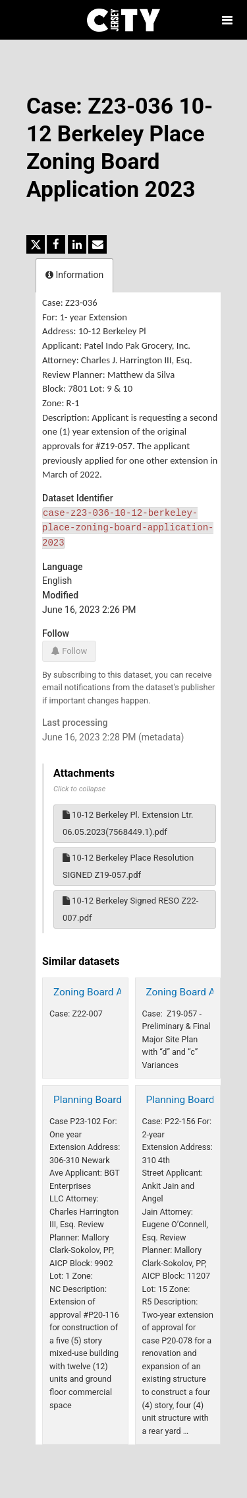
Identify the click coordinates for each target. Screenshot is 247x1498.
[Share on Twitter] (35, 244)
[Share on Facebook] (56, 244)
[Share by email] (97, 244)
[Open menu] (227, 20)
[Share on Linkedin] (77, 244)
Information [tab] (74, 274)
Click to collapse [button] (79, 789)
